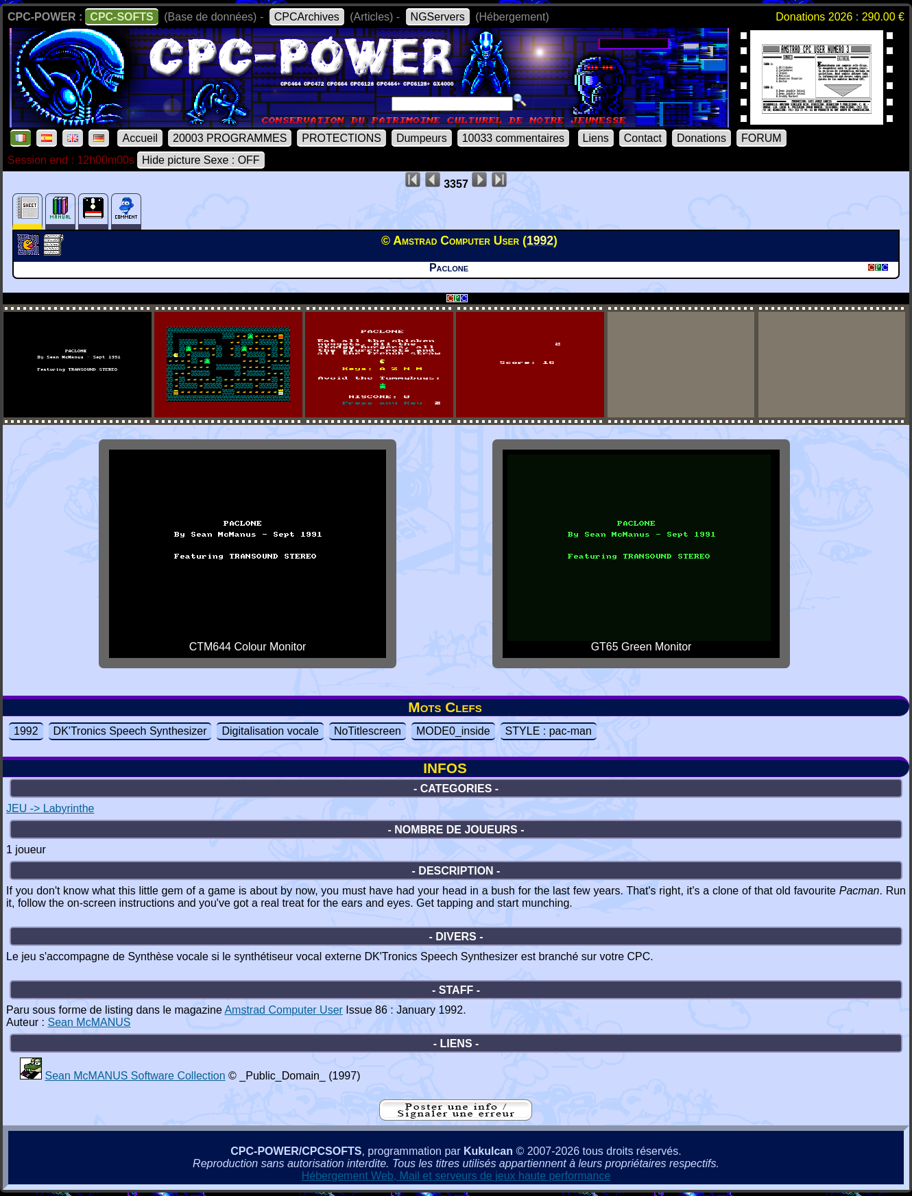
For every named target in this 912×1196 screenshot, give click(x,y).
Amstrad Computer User (283, 1010)
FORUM (761, 138)
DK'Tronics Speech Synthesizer (130, 731)
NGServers (438, 17)
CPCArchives (306, 17)
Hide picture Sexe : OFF (201, 160)
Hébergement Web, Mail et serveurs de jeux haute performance (456, 1176)
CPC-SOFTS (121, 17)
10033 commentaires (513, 138)
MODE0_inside (453, 731)
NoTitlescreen (367, 731)
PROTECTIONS (341, 138)
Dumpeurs (421, 138)
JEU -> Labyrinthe (50, 808)
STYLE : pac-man (548, 731)
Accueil (140, 138)
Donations (701, 138)
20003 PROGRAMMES (230, 138)
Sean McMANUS (88, 1022)
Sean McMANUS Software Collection (135, 1076)
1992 (26, 731)
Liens (596, 138)
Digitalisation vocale (269, 731)
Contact (643, 138)
